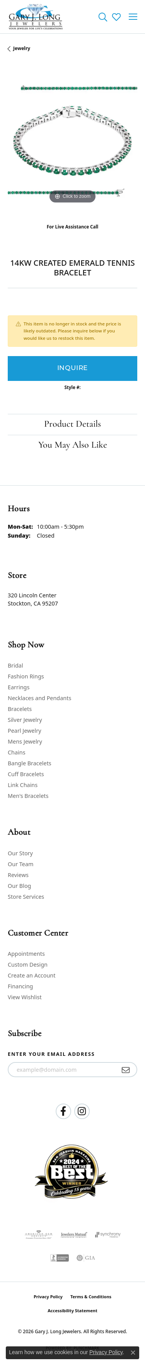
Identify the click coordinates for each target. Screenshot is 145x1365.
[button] (102, 16)
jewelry (21, 48)
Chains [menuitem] (17, 752)
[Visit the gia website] (86, 1258)
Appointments (26, 953)
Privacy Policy (48, 1296)
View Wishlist (25, 997)
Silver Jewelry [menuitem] (25, 719)
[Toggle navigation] (133, 17)
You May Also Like (72, 445)
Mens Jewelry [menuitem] (25, 741)
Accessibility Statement (72, 1310)
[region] (72, 141)
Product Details (72, 424)
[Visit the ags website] (38, 1234)
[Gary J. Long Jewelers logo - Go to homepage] (36, 16)
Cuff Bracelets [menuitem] (26, 774)
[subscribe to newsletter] (125, 1070)
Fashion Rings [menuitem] (26, 676)
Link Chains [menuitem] (23, 785)
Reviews (18, 875)
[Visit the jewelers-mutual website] (74, 1234)
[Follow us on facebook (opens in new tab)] (63, 1111)
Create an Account (31, 975)
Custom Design (28, 964)
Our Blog (19, 885)
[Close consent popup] (133, 1352)
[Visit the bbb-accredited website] (59, 1258)
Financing (20, 986)
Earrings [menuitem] (18, 687)
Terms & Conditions (90, 1296)
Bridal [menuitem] (15, 665)
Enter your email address (51, 1053)
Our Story (20, 853)
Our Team (20, 864)
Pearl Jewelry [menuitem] (24, 730)
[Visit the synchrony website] (108, 1234)
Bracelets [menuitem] (20, 709)
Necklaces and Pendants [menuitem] (39, 698)
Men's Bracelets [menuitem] (28, 795)
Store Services (26, 896)
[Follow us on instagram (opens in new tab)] (82, 1111)
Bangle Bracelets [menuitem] (29, 763)
